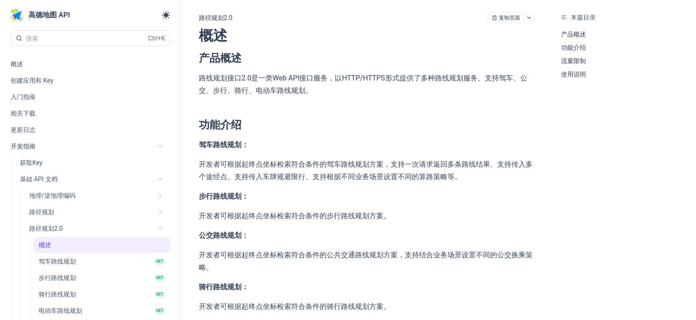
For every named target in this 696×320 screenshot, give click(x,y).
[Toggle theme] (166, 15)
